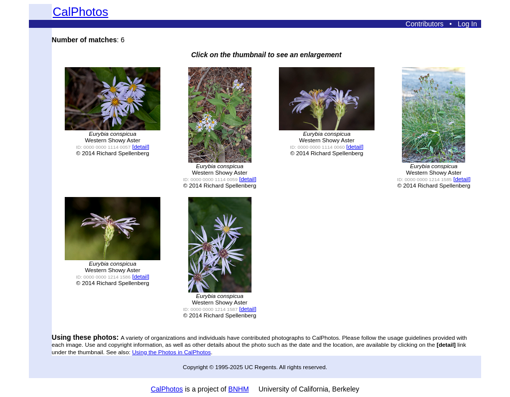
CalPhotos (81, 11)
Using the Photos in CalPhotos (171, 352)
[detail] (140, 146)
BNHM (238, 389)
